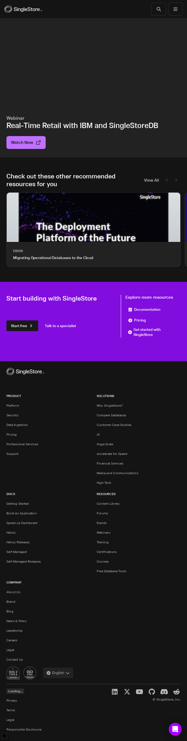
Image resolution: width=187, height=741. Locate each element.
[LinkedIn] (115, 691)
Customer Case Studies (114, 425)
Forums (102, 513)
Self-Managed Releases (23, 561)
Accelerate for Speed (112, 454)
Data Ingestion (17, 425)
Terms (10, 710)
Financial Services (110, 463)
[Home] (23, 9)
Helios (11, 532)
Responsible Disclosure (23, 729)
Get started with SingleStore (144, 332)
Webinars (103, 532)
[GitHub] (152, 691)
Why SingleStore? (110, 405)
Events (102, 523)
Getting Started (17, 504)
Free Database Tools (112, 571)
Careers (12, 640)
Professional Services (22, 444)
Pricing (137, 320)
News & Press (16, 621)
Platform (12, 405)
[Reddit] (176, 691)
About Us (13, 592)
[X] (127, 691)
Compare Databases (111, 415)
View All (151, 180)
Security (12, 415)
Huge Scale (105, 444)
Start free (22, 325)
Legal (10, 650)
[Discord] (164, 691)
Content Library (108, 504)
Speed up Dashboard (21, 523)
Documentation (144, 309)
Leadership (14, 630)
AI (98, 434)
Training (103, 542)
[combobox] (58, 673)
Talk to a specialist (60, 325)
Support (12, 454)
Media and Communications (117, 473)
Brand (10, 602)
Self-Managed (16, 552)
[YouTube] (139, 691)
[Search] (159, 9)
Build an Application (21, 513)
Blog (9, 611)
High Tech (104, 483)
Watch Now (26, 142)
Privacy (11, 700)
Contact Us (14, 659)
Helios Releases (18, 542)
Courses (103, 561)
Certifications (107, 552)
